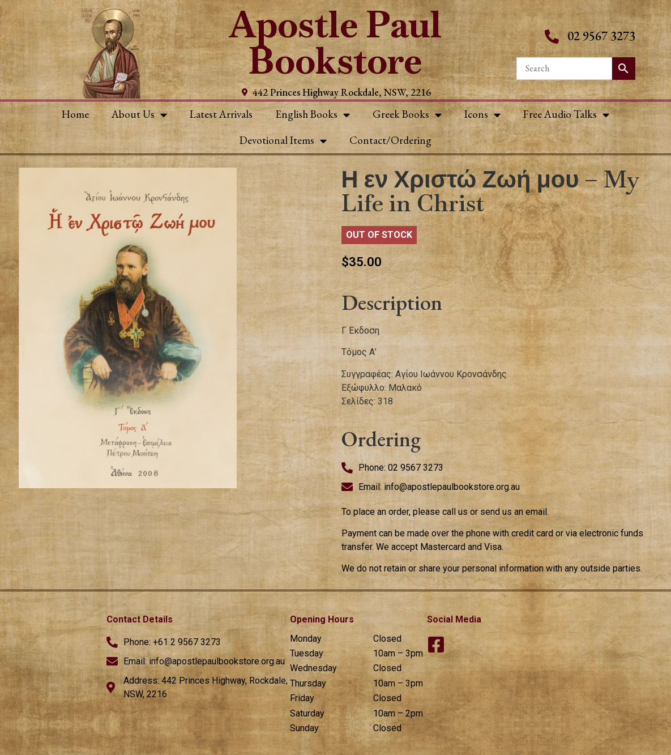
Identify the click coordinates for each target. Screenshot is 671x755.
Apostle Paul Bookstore (335, 42)
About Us (139, 115)
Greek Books (407, 115)
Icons (482, 115)
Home (75, 114)
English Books (312, 115)
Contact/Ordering (390, 140)
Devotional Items (283, 141)
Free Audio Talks (566, 115)
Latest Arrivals (221, 114)
